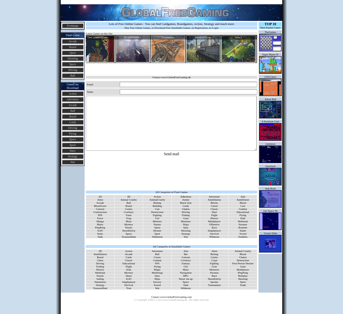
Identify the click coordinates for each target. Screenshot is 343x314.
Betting (157, 202)
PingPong (100, 227)
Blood (243, 202)
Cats (157, 209)
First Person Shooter (243, 263)
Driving (72, 70)
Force (100, 218)
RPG (185, 275)
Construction (100, 212)
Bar (186, 254)
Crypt (214, 260)
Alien (100, 199)
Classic (214, 209)
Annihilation (214, 199)
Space (72, 64)
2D (100, 196)
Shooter (157, 230)
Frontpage (73, 25)
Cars (243, 205)
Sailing (100, 278)
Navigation (186, 272)
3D (128, 196)
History (214, 218)
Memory (157, 221)
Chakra (186, 209)
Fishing (186, 215)
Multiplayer (214, 221)
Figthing (214, 263)
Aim (243, 196)
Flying (72, 133)
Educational (243, 212)
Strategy (72, 156)
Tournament (214, 285)
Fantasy (186, 263)
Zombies (242, 236)
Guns (185, 218)
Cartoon (100, 209)
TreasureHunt (128, 236)
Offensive (214, 224)
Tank (100, 236)
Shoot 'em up (186, 278)
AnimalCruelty (157, 199)
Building (157, 205)
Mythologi (157, 272)
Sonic (100, 233)
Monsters (186, 221)
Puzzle (128, 227)
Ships (157, 278)
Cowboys (129, 212)
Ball (72, 75)
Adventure (73, 99)
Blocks (214, 202)
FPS (100, 215)
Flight (214, 215)
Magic (157, 269)
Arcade (73, 41)
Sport (73, 52)
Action (73, 93)
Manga (100, 221)
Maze (128, 221)
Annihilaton (243, 199)
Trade (243, 285)
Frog (128, 218)
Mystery (128, 224)
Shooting (72, 58)
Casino (128, 209)
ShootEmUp (128, 230)
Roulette (242, 227)
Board (72, 47)
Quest (157, 227)
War (72, 162)
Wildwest (214, 236)
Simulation (100, 281)
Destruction (157, 212)
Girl (157, 218)
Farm (128, 215)
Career (214, 205)
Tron (128, 288)
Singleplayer (214, 230)
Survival (214, 233)
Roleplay (243, 275)
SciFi (100, 230)
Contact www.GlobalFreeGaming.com (171, 296)
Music (100, 224)
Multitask (243, 221)
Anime (185, 199)
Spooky (214, 281)
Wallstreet (157, 236)
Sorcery (157, 281)
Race (73, 150)
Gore (214, 266)
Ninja (186, 224)
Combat (243, 209)
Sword (242, 233)
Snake (243, 230)
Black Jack (186, 202)
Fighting (157, 215)
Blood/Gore (100, 205)
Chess (100, 260)
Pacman (243, 224)
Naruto (157, 224)
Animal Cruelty (129, 199)
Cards (72, 122)
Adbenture (185, 196)
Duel (214, 212)
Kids (242, 218)
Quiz (185, 227)
